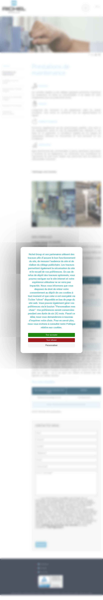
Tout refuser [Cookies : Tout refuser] (51, 340)
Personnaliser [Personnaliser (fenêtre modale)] (51, 345)
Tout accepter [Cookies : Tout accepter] (51, 335)
